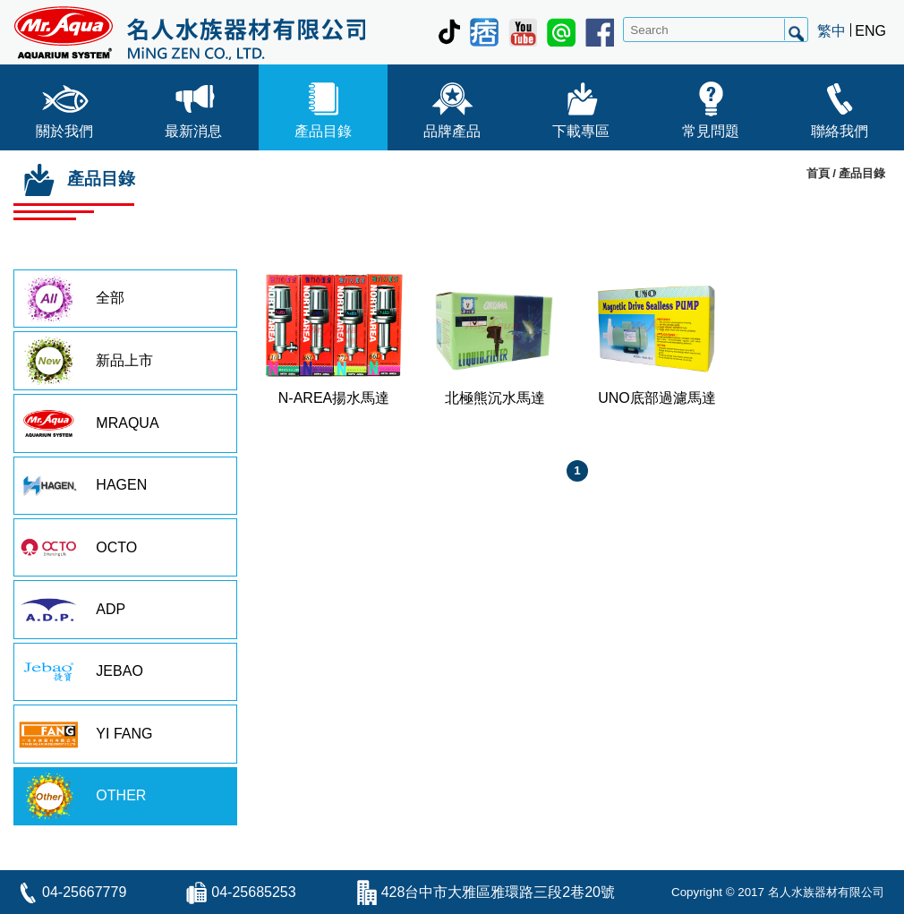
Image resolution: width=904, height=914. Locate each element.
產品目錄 (323, 106)
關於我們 (64, 106)
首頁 (818, 173)
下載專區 (581, 106)
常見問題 (710, 106)
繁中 (831, 30)
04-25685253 (253, 892)
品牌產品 (452, 106)
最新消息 (193, 106)
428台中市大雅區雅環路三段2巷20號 (498, 892)
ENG (870, 30)
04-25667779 (84, 892)
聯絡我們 (839, 106)
